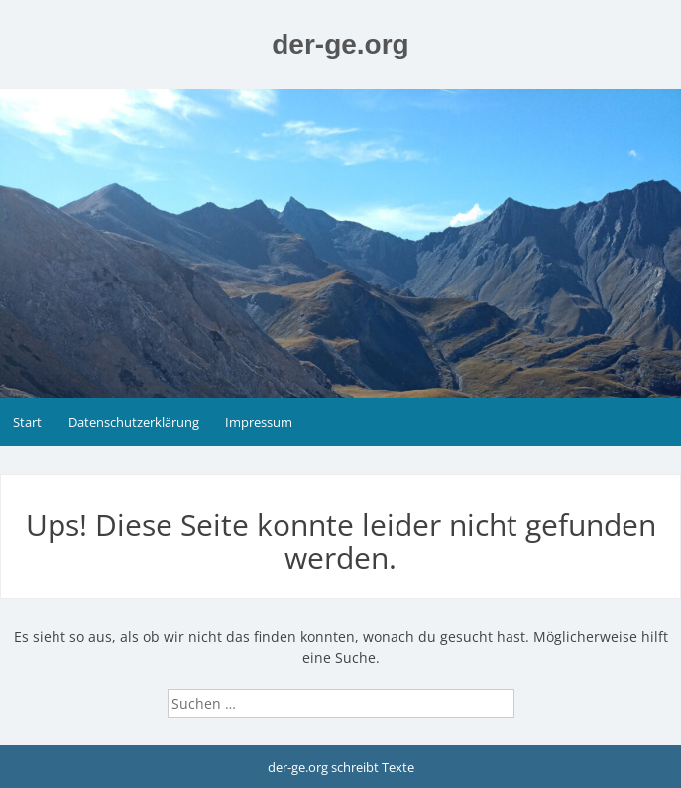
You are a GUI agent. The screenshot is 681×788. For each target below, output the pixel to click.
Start (27, 422)
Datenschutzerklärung (133, 422)
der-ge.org (340, 44)
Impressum (258, 422)
